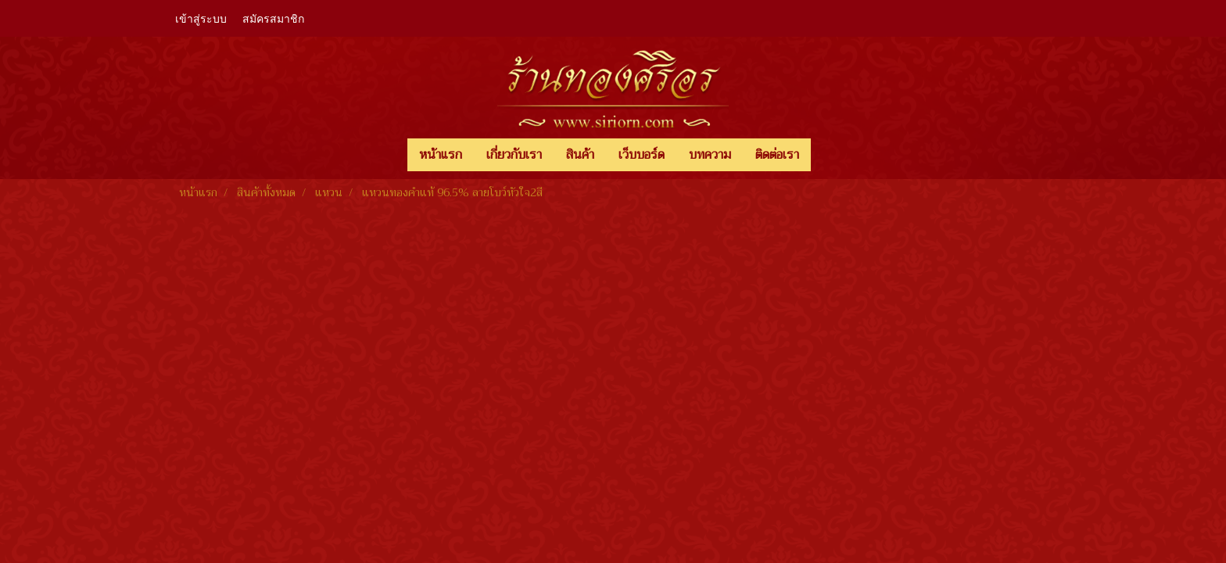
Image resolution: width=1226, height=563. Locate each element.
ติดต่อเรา (777, 155)
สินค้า (580, 155)
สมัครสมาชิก (273, 17)
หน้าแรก (440, 155)
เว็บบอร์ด (641, 155)
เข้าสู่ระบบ (201, 17)
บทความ (710, 155)
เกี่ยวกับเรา (514, 155)
